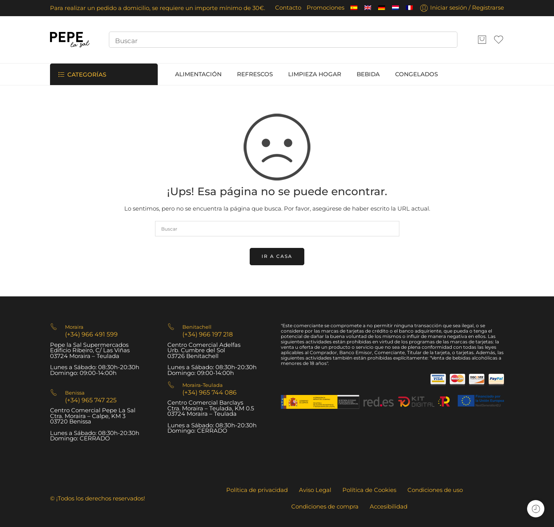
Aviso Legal (315, 490)
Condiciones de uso (435, 490)
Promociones (325, 7)
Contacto (288, 7)
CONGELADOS (416, 74)
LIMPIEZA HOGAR (314, 74)
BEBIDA (368, 74)
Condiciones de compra (325, 506)
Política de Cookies (369, 490)
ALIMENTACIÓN (198, 74)
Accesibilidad (388, 506)
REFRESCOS (255, 74)
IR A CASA (277, 256)
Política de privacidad (257, 490)
